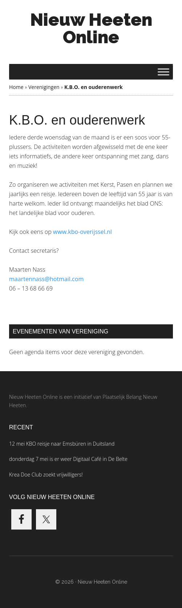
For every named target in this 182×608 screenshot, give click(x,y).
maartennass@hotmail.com (46, 279)
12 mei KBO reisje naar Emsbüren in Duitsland (61, 443)
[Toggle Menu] (163, 71)
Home (16, 87)
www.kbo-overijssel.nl (82, 232)
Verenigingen (44, 87)
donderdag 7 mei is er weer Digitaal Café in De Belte (68, 458)
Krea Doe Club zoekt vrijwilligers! (46, 474)
